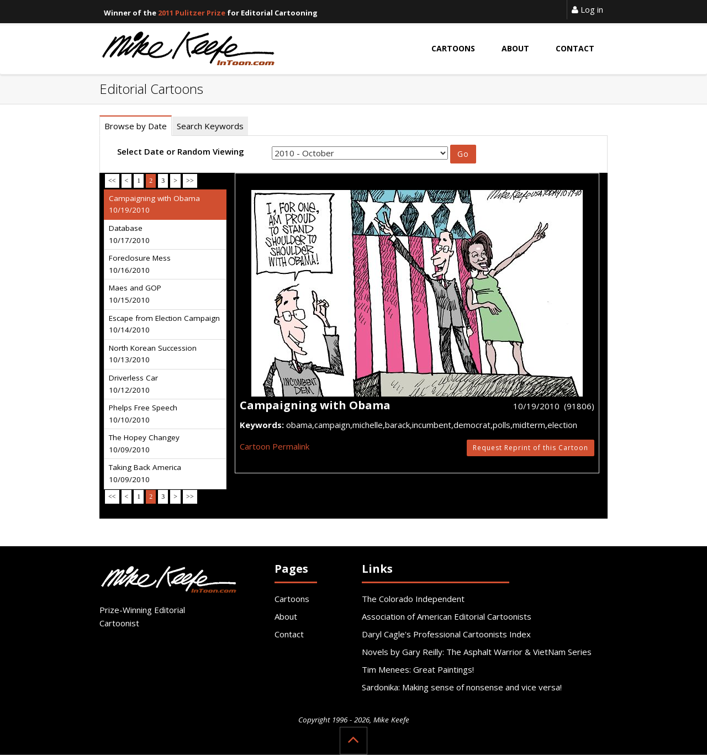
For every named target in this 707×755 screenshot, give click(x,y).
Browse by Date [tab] (135, 125)
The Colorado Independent (413, 598)
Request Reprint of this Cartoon (530, 447)
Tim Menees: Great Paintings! (418, 669)
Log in (587, 9)
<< (112, 180)
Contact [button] (575, 48)
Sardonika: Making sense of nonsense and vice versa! (462, 687)
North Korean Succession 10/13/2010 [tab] (153, 354)
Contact (289, 634)
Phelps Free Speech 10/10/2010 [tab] (143, 414)
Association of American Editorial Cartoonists (446, 616)
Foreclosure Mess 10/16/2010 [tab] (140, 264)
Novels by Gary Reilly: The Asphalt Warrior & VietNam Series (477, 651)
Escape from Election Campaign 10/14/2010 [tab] (164, 324)
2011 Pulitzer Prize (191, 13)
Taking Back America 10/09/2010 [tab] (145, 473)
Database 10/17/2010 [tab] (129, 234)
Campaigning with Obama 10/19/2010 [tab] (154, 204)
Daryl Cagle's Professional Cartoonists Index (446, 634)
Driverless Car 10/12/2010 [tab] (133, 384)
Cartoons (292, 598)
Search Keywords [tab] (210, 125)
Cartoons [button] (453, 48)
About (286, 616)
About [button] (515, 48)
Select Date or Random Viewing (180, 151)
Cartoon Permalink (274, 446)
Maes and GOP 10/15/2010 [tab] (135, 294)
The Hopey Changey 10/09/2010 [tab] (144, 443)
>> (190, 180)
